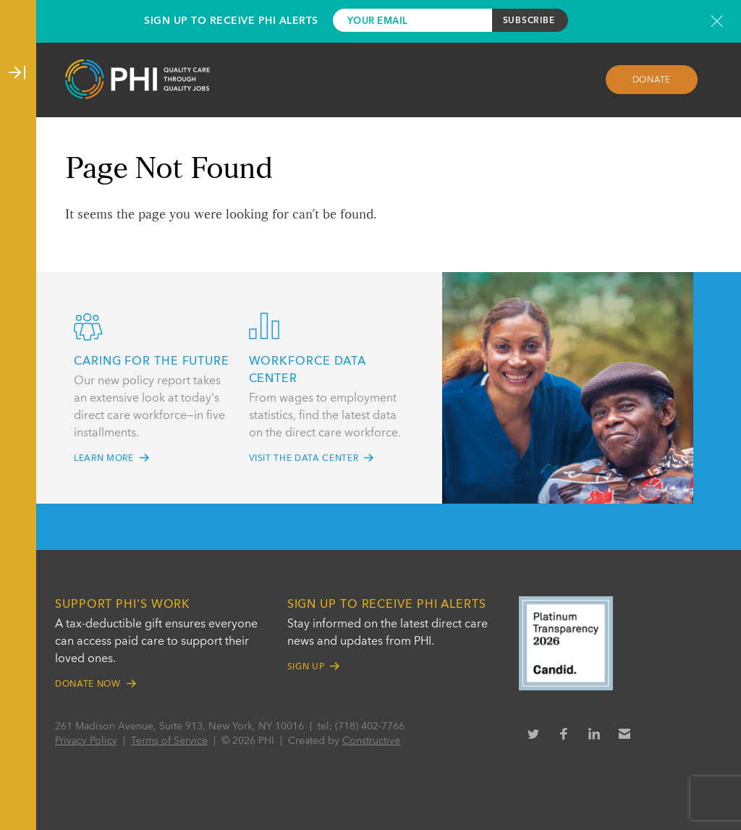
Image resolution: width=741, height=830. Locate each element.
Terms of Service (169, 741)
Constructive (371, 741)
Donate (652, 80)
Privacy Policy (86, 741)
